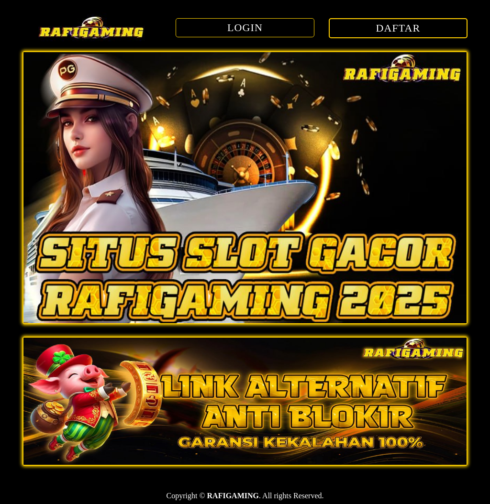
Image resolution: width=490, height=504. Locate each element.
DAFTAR (398, 28)
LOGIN (245, 27)
